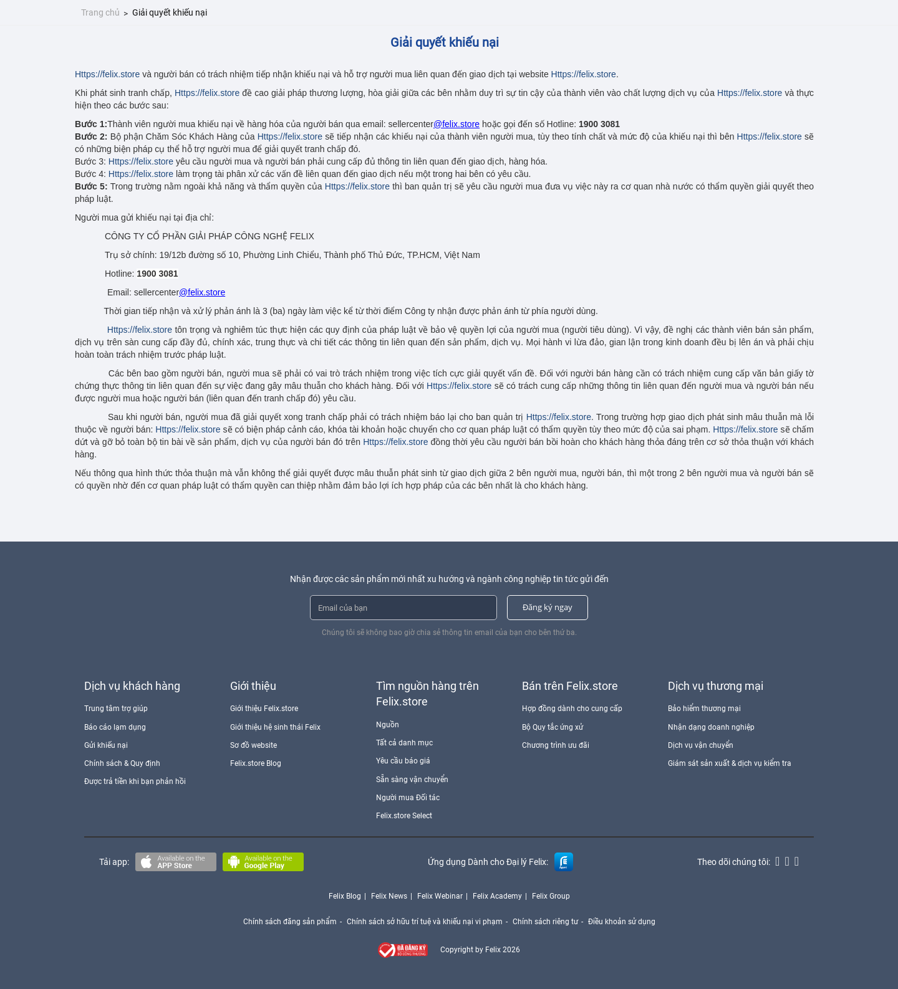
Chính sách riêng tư (545, 921)
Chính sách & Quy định (122, 763)
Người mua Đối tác (408, 797)
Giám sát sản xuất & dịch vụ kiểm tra (729, 763)
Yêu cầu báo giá (403, 761)
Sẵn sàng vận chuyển (412, 779)
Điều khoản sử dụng (621, 921)
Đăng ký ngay (547, 607)
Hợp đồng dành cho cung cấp (572, 708)
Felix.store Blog (255, 763)
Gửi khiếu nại (106, 745)
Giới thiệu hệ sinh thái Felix (275, 727)
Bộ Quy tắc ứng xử (552, 727)
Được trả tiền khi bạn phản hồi (135, 781)
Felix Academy (497, 896)
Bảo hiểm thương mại (704, 708)
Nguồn (387, 724)
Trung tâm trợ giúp (116, 708)
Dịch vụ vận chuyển (700, 745)
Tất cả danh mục (404, 742)
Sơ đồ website (253, 745)
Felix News (389, 896)
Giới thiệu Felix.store (264, 708)
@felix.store (456, 124)
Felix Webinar (440, 896)
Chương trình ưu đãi (555, 745)
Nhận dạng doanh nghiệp (711, 727)
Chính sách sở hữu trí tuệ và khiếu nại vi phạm (425, 921)
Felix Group (551, 896)
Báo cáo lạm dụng (115, 727)
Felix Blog (345, 896)
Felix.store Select (404, 815)
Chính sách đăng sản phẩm (290, 921)
